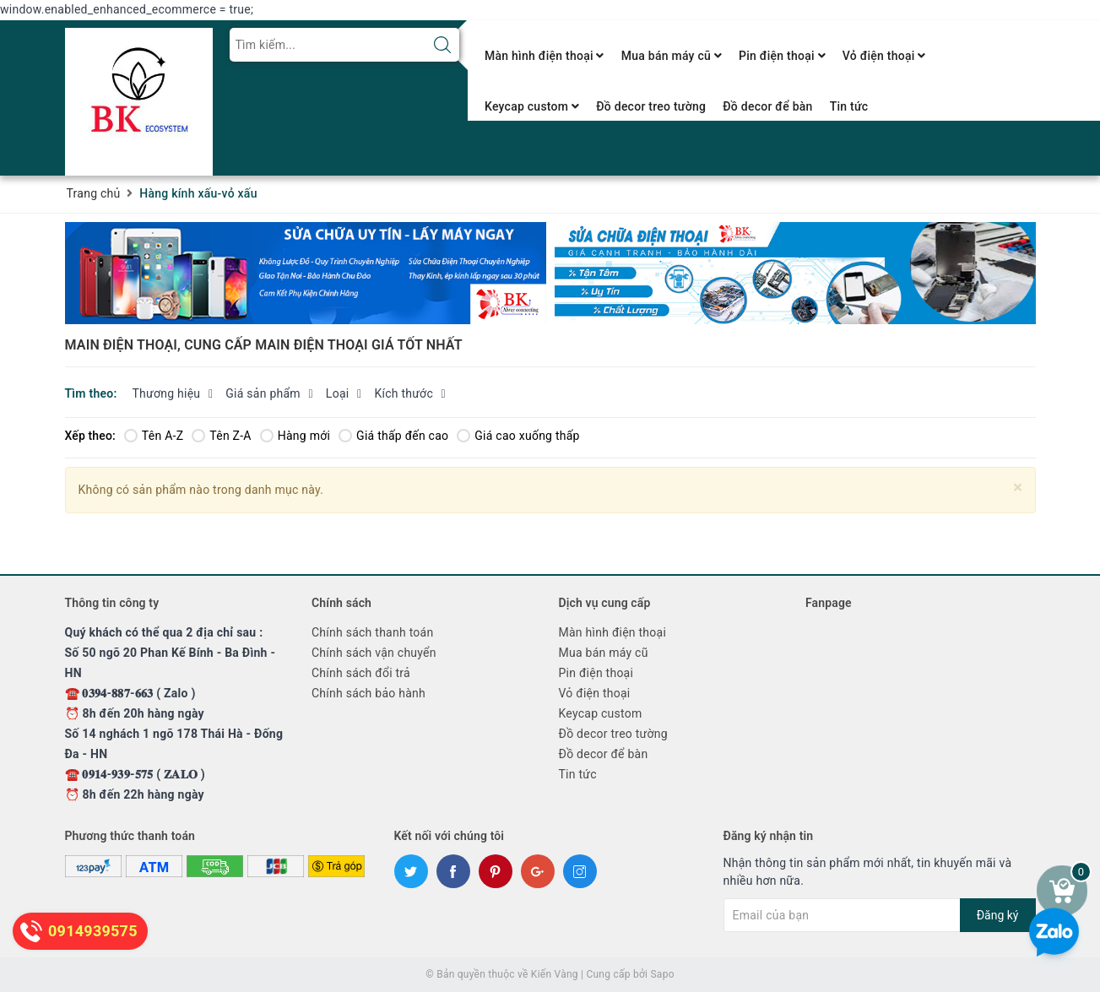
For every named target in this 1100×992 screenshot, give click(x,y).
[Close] (1017, 487)
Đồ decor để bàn (767, 106)
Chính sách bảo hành (368, 693)
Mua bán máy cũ (671, 55)
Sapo (662, 974)
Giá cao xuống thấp (518, 435)
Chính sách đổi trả (361, 673)
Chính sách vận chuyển (374, 652)
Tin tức (849, 106)
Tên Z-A (221, 435)
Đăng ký (998, 915)
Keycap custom (532, 106)
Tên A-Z (153, 435)
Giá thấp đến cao (393, 435)
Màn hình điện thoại (544, 55)
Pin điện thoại (782, 55)
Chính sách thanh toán (372, 632)
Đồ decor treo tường (651, 106)
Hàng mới (295, 435)
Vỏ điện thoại (884, 55)
